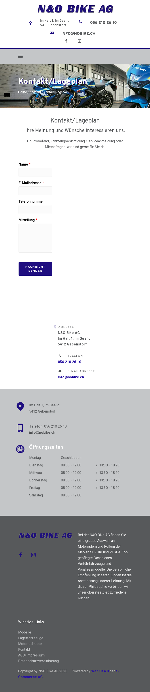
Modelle (24, 632)
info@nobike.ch (78, 34)
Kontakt (35, 92)
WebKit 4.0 (100, 671)
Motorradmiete (30, 644)
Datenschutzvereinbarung (38, 661)
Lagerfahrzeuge (31, 638)
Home (22, 92)
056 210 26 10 (103, 23)
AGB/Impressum (31, 655)
